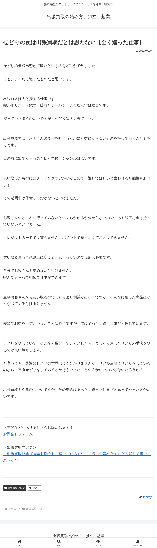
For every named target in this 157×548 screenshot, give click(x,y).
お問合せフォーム (18, 434)
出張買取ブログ (14, 487)
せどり (34, 487)
